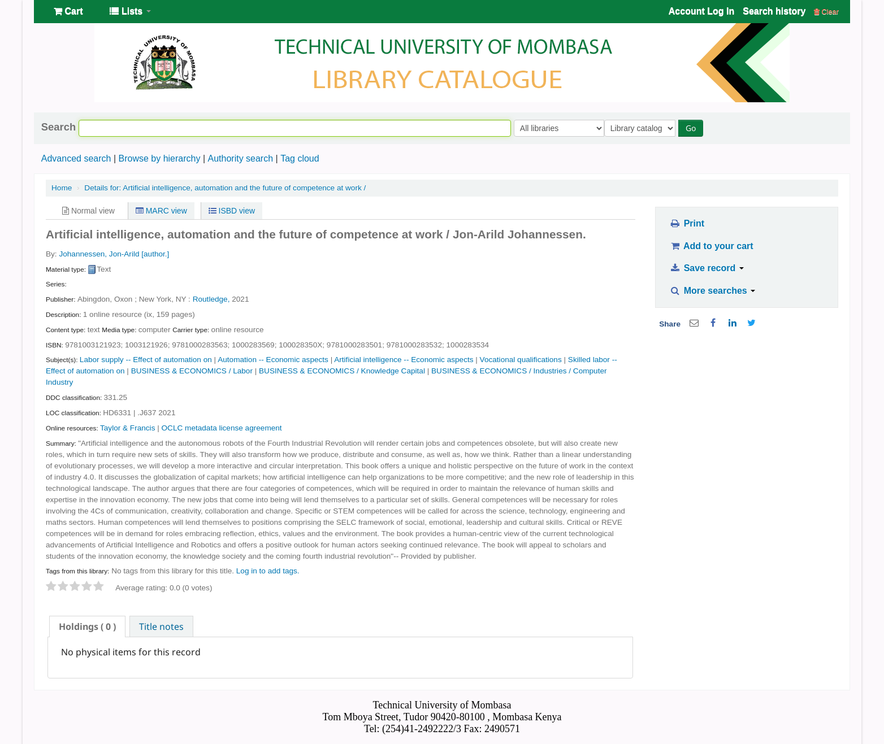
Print (687, 223)
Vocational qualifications (521, 359)
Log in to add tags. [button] (268, 571)
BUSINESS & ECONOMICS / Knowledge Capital (342, 371)
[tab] (87, 626)
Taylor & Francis (127, 428)
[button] (68, 11)
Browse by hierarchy (159, 158)
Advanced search (76, 158)
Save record (707, 268)
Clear (826, 11)
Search (58, 127)
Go (693, 128)
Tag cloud (299, 158)
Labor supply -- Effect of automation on (146, 359)
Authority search (240, 158)
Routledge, (211, 299)
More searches (713, 290)
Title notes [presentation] (161, 626)
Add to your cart (711, 246)
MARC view (161, 210)
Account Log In (701, 11)
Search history (774, 11)
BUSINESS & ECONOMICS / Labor (192, 371)
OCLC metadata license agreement (222, 428)
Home (61, 188)
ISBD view (232, 210)
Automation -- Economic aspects (273, 359)
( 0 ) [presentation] (87, 626)
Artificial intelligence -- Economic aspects (403, 359)
